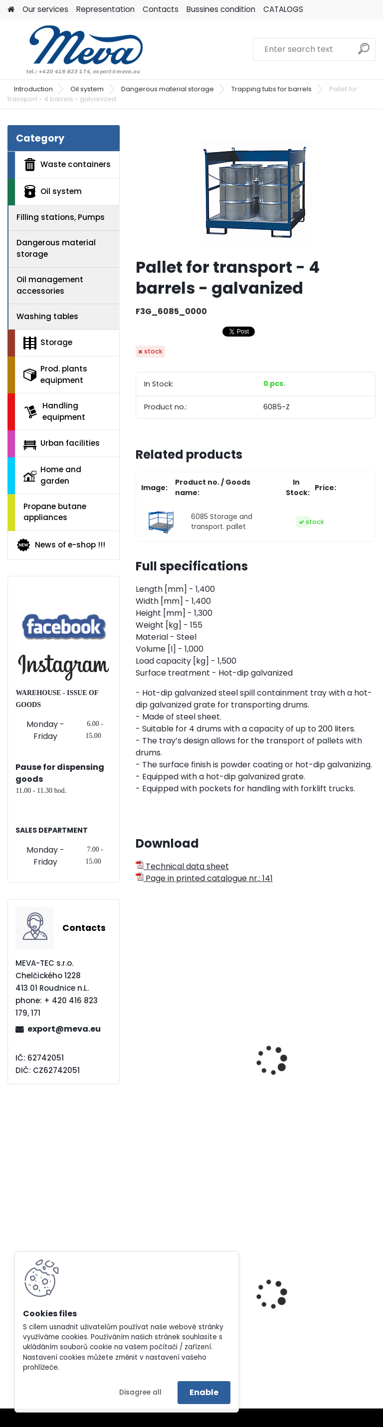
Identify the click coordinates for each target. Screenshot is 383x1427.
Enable (204, 1392)
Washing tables (47, 316)
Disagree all (140, 1392)
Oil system (87, 89)
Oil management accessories (49, 285)
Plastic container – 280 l (313, 1308)
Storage (47, 343)
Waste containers (67, 164)
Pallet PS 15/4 (292, 1064)
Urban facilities (61, 443)
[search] (364, 52)
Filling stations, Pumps (60, 217)
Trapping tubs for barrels (271, 89)
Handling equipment (54, 411)
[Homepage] (10, 9)
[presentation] (140, 1050)
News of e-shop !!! (60, 544)
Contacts (161, 9)
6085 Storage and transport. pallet (221, 522)
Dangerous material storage (167, 89)
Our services (45, 9)
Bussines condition (221, 9)
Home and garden (52, 475)
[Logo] (76, 49)
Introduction (33, 89)
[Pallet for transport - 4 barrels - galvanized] (255, 187)
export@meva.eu (64, 1029)
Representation (105, 9)
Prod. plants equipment (55, 374)
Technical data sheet (182, 866)
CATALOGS (283, 9)
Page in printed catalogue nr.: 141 (204, 878)
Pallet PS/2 (164, 1064)
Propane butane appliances (54, 512)
